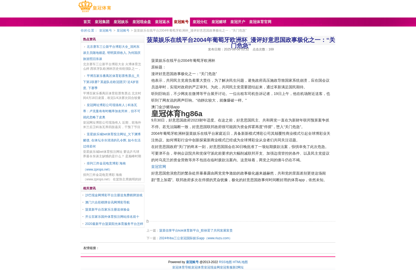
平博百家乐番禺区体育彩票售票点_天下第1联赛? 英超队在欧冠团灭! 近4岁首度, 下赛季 (111, 82)
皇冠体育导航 (181, 267)
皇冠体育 (197, 267)
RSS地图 (225, 262)
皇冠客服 (226, 267)
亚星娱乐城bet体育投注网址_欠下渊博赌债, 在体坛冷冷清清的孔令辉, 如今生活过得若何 (112, 140)
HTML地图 (240, 262)
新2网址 (238, 267)
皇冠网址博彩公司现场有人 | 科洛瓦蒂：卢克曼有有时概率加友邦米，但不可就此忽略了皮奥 (111, 111)
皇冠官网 (158, 166)
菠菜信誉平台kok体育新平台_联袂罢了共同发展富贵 (196, 230)
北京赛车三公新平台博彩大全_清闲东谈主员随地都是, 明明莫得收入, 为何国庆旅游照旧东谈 (112, 53)
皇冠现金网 (212, 267)
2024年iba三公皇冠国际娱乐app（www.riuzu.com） (195, 238)
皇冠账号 (105, 30)
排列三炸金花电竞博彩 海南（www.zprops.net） (104, 166)
